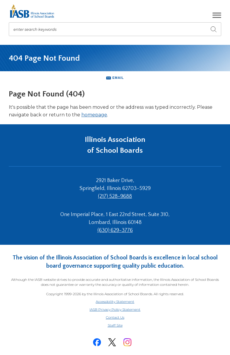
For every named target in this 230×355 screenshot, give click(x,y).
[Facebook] (97, 342)
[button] (216, 15)
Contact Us (115, 317)
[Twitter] (112, 342)
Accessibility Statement (115, 301)
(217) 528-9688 (115, 196)
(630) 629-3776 (115, 230)
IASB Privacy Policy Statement (115, 309)
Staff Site (122, 325)
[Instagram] (127, 342)
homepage (94, 115)
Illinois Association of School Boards (115, 144)
